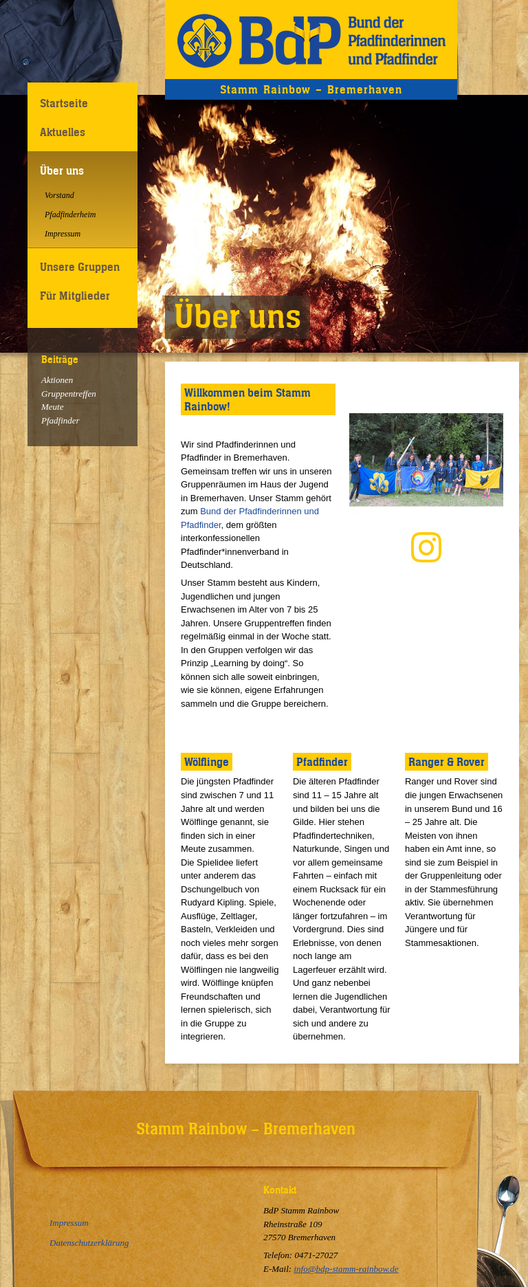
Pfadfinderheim (70, 214)
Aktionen (57, 380)
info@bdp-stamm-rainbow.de (346, 1269)
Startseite (64, 103)
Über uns (62, 170)
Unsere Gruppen (80, 267)
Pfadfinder (60, 420)
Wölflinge (206, 762)
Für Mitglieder (75, 295)
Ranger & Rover (446, 762)
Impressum (62, 234)
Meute (52, 407)
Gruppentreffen (68, 393)
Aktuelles (62, 132)
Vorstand (59, 195)
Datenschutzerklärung (89, 1243)
